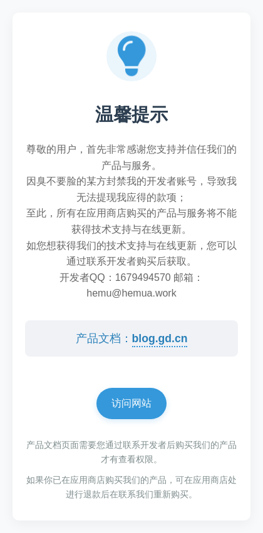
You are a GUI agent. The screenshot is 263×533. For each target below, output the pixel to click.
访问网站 (131, 403)
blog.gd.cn (160, 338)
